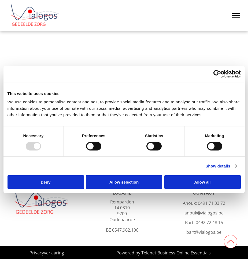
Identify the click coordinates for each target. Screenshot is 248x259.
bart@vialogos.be (203, 232)
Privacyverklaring (46, 253)
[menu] (236, 16)
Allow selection (124, 182)
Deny (46, 182)
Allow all (202, 182)
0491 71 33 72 (211, 203)
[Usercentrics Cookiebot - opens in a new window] (217, 74)
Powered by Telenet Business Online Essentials (163, 253)
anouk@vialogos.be (204, 213)
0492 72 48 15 (209, 222)
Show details (217, 165)
